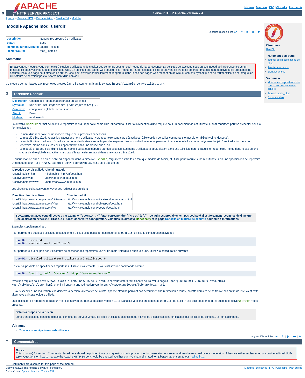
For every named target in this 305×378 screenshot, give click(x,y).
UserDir (270, 49)
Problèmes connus (278, 67)
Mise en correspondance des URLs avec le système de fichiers (284, 85)
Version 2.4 (62, 18)
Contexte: (18, 109)
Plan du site (295, 7)
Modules (249, 7)
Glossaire (281, 7)
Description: (15, 38)
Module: (17, 117)
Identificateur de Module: (23, 46)
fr (241, 31)
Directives (261, 7)
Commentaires (276, 97)
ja (247, 31)
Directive (21, 94)
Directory (143, 219)
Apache (10, 18)
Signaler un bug (276, 71)
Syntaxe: (18, 104)
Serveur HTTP (25, 18)
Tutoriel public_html (278, 93)
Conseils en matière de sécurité (185, 218)
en (236, 31)
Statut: (11, 42)
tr (259, 31)
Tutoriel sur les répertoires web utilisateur (44, 330)
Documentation (44, 18)
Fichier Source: (16, 50)
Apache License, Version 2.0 (38, 371)
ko (253, 31)
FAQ (271, 7)
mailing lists (197, 356)
